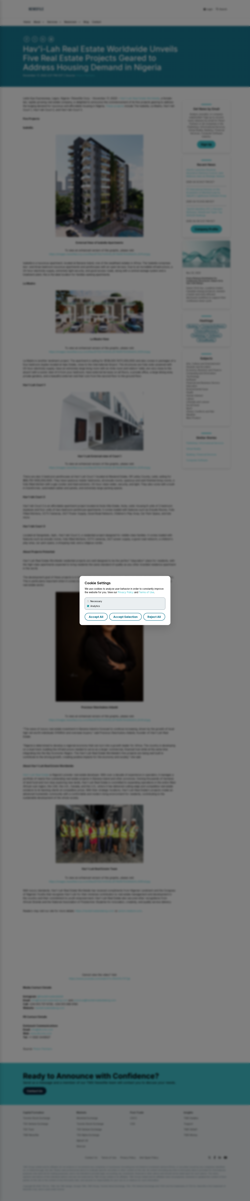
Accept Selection (125, 617)
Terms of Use (146, 592)
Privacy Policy (126, 592)
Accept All (96, 617)
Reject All (154, 617)
